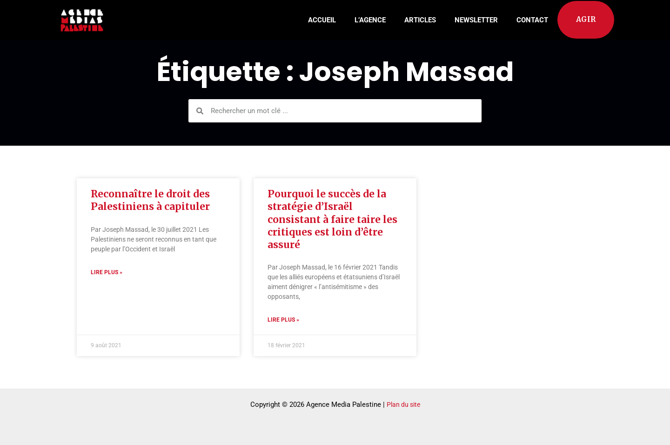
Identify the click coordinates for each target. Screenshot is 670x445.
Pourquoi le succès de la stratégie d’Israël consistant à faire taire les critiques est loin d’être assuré (332, 219)
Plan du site (403, 404)
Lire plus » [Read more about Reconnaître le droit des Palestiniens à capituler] (106, 272)
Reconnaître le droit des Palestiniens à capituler (150, 200)
